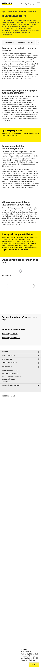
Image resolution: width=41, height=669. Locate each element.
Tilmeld (34, 665)
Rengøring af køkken (11, 338)
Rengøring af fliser (9, 334)
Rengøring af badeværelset (13, 329)
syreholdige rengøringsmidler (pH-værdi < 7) (17, 104)
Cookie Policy (6, 382)
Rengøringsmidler (25, 43)
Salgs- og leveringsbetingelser (11, 376)
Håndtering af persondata (10, 373)
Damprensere (6, 275)
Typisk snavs (9, 43)
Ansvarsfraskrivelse (8, 379)
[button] (38, 42)
